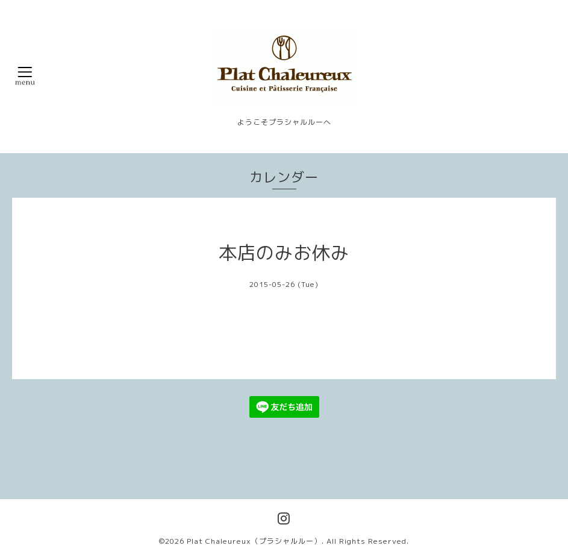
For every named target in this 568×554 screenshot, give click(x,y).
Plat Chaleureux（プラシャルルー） (254, 541)
